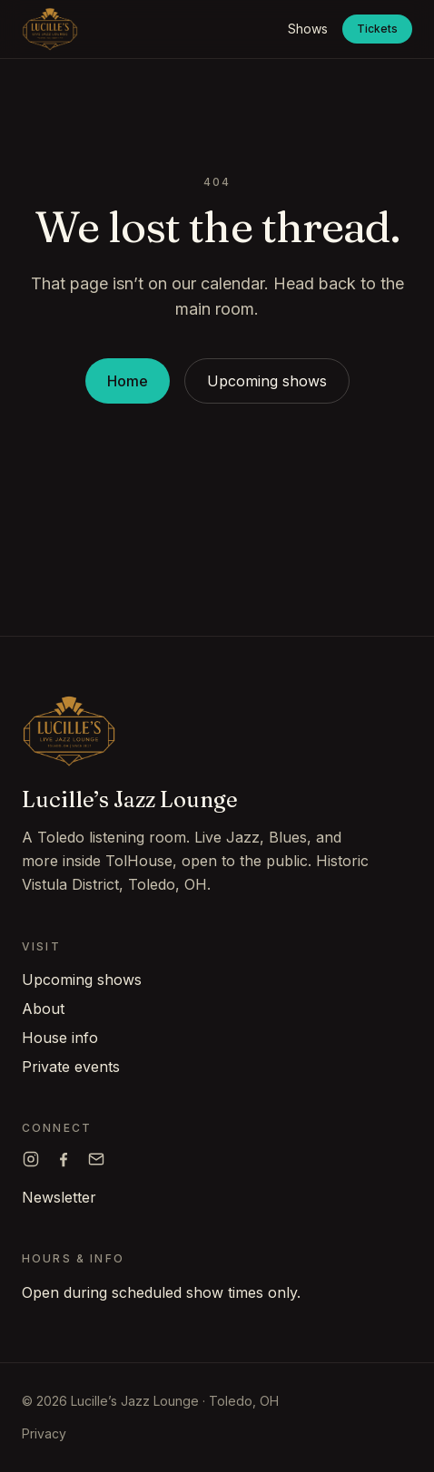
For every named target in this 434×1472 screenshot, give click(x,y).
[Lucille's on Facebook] (63, 1159)
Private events (71, 1067)
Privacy (44, 1433)
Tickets (377, 28)
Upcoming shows (267, 381)
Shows (308, 28)
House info (60, 1037)
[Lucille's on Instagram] (31, 1159)
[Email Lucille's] (96, 1159)
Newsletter (59, 1197)
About (43, 1008)
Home (127, 381)
